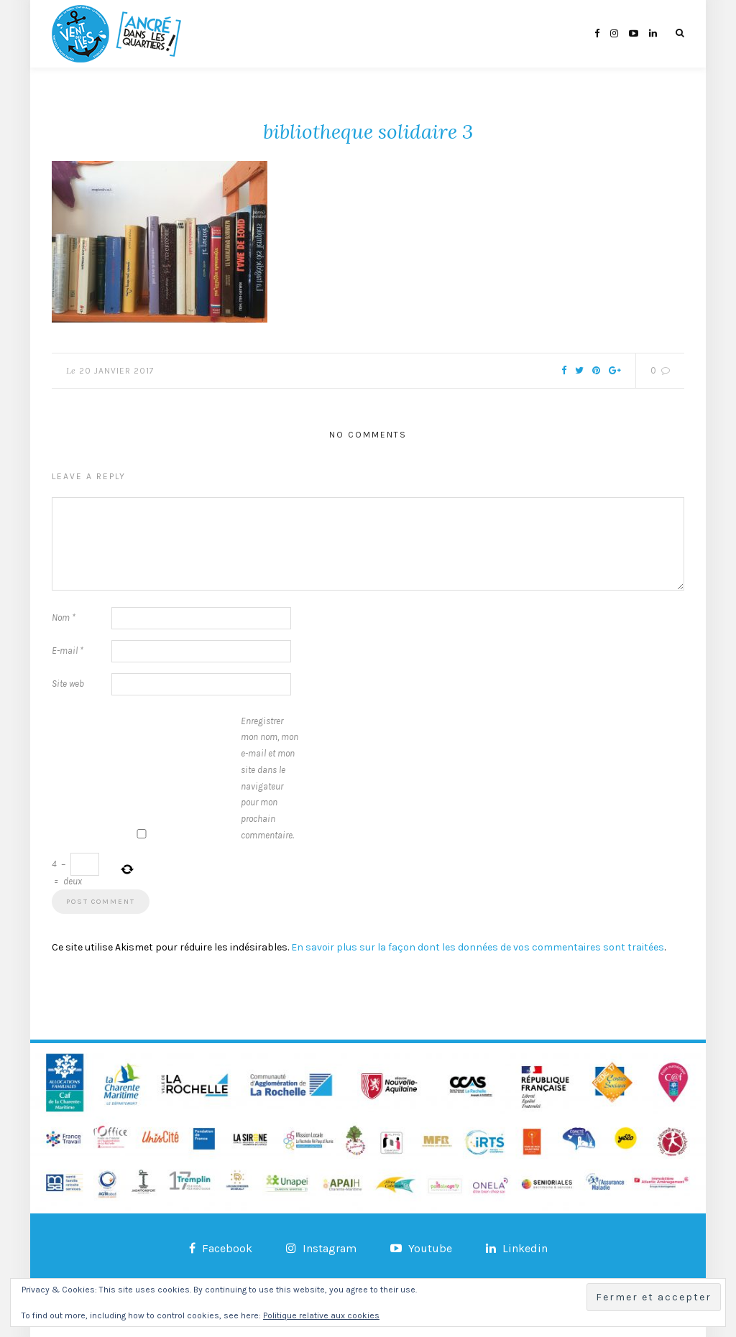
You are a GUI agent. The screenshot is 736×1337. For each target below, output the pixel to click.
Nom (63, 617)
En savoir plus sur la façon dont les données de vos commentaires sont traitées (477, 947)
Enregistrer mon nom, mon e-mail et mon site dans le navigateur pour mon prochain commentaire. (269, 778)
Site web (68, 683)
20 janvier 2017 (117, 371)
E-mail (67, 650)
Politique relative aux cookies (321, 1315)
